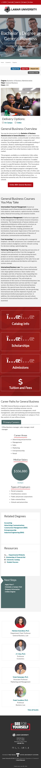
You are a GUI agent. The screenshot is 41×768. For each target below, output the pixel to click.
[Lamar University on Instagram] (19, 748)
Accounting (8, 523)
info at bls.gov (20, 482)
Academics (8, 62)
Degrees (15, 62)
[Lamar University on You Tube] (27, 748)
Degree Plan (15, 68)
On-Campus (8, 123)
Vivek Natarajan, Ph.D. (20, 670)
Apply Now (25, 68)
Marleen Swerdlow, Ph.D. (20, 624)
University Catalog (13, 560)
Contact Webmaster (20, 760)
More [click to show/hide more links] (30, 2)
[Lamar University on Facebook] (16, 748)
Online (19, 123)
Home (2, 62)
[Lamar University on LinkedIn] (23, 748)
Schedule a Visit (33, 72)
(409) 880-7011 (20, 743)
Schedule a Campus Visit (13, 587)
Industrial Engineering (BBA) (14, 532)
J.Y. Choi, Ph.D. (20, 647)
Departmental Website (17, 555)
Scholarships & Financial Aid (15, 557)
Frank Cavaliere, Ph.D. (20, 693)
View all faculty (33, 710)
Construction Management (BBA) (15, 528)
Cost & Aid (10, 2)
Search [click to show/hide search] (24, 2)
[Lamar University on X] (13, 748)
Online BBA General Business (20, 185)
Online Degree (10, 592)
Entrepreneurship (10, 530)
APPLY (4, 2)
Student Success (12, 562)
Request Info (34, 68)
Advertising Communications (14, 525)
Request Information (12, 589)
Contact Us (17, 2)
